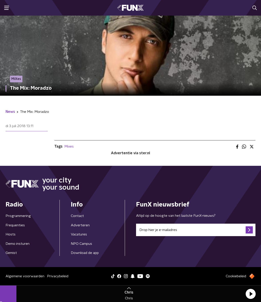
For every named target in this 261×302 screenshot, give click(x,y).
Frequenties (15, 225)
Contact (77, 216)
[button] (250, 294)
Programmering (18, 216)
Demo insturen (18, 243)
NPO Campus (81, 243)
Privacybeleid (57, 276)
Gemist (11, 253)
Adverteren (80, 225)
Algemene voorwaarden (25, 276)
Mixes (69, 146)
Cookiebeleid (236, 276)
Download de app (85, 253)
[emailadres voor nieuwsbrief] (195, 230)
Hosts (11, 234)
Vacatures (79, 234)
